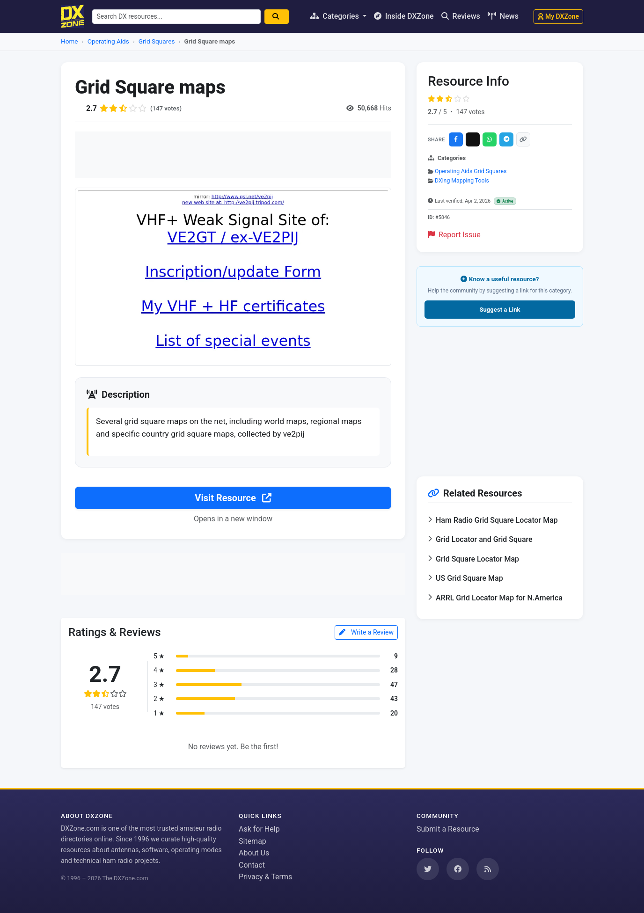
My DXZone (558, 16)
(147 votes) (166, 108)
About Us (254, 852)
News (503, 16)
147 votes (470, 112)
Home (69, 41)
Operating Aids (108, 41)
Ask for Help (259, 829)
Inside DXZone (404, 16)
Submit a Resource (448, 829)
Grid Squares (157, 41)
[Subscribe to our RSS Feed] (487, 869)
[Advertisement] (233, 154)
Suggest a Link (499, 309)
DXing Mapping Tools (462, 180)
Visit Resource (233, 499)
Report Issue (454, 234)
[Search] (280, 16)
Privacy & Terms (265, 876)
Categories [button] (335, 16)
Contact (252, 865)
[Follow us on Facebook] (457, 869)
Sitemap (252, 841)
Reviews (460, 16)
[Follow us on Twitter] (428, 869)
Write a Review (366, 633)
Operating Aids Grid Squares (470, 171)
